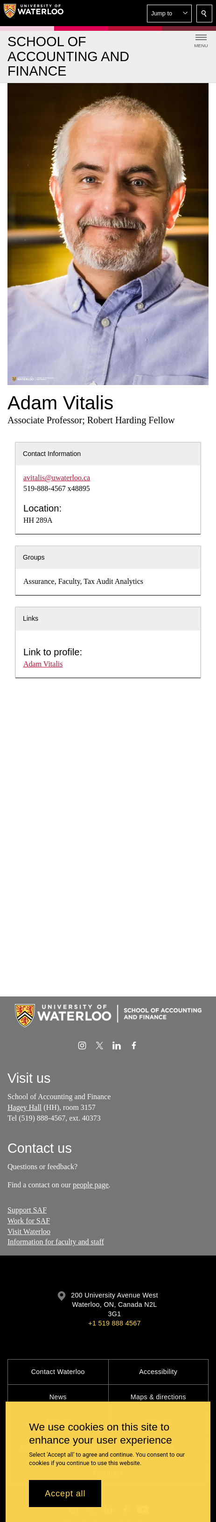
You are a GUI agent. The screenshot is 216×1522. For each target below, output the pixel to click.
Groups (34, 557)
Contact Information (52, 453)
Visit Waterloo (28, 1231)
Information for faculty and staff (55, 1242)
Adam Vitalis (43, 664)
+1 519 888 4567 (114, 1323)
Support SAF (27, 1210)
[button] (169, 13)
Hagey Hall (24, 1107)
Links (30, 618)
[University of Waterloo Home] (33, 13)
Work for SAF (28, 1221)
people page (91, 1185)
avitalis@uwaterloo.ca (56, 478)
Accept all (65, 1493)
